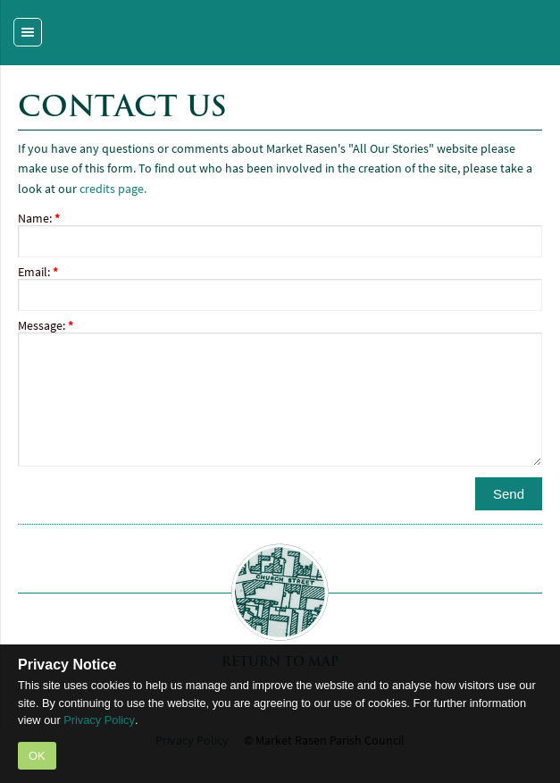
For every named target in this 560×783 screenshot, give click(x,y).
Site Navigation (41, 23)
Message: (45, 325)
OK (37, 755)
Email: (38, 272)
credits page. (112, 189)
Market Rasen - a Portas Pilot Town (280, 32)
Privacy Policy (99, 720)
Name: (39, 218)
